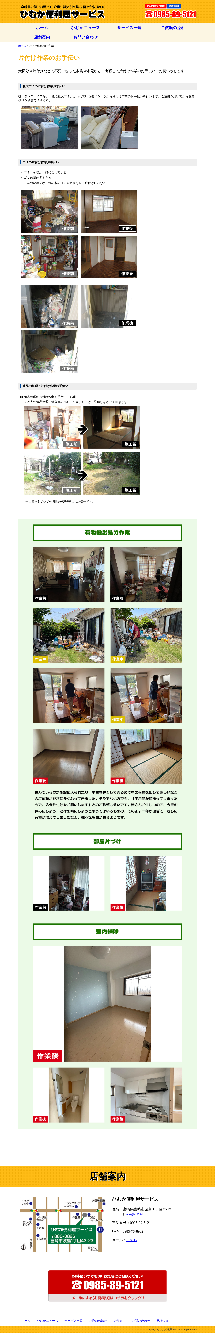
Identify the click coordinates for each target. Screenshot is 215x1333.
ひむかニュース (85, 27)
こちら (131, 1240)
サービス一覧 (129, 27)
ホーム (42, 27)
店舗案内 (42, 37)
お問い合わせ (85, 37)
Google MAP (134, 1214)
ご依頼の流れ (173, 27)
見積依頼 (162, 1320)
